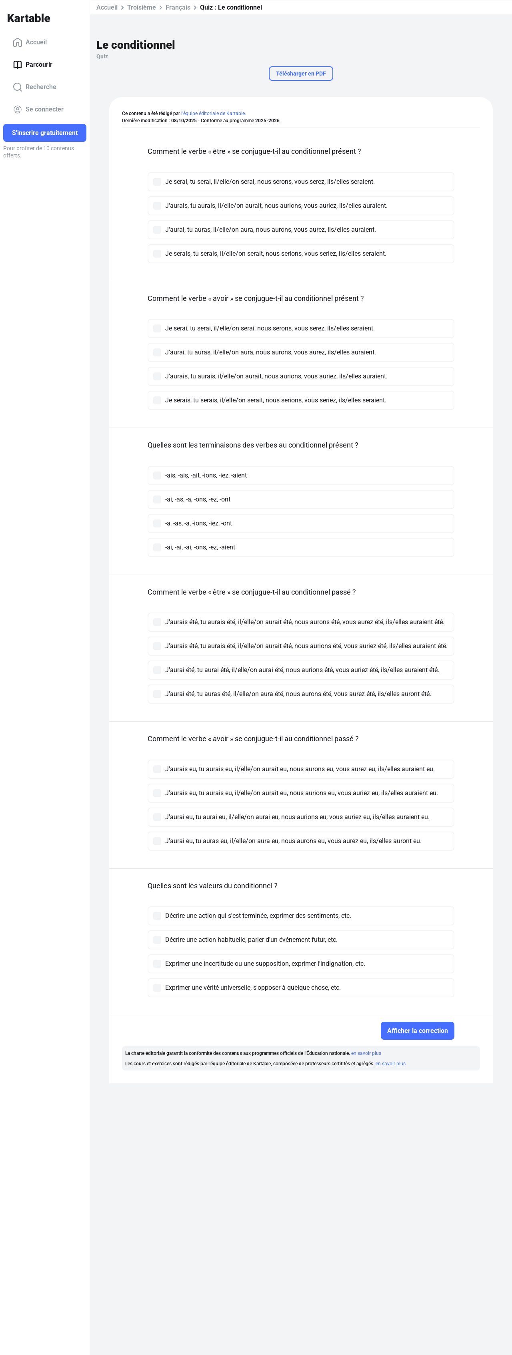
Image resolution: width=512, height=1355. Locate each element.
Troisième (141, 7)
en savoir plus (366, 1053)
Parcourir (32, 65)
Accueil (30, 42)
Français (178, 7)
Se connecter (38, 109)
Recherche (34, 87)
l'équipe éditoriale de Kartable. (213, 113)
